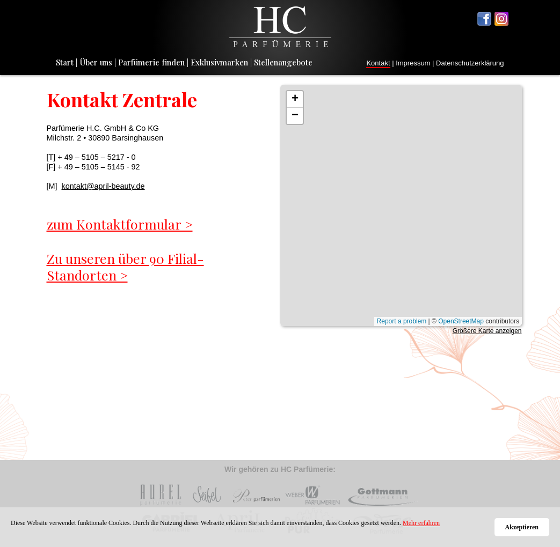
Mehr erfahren (421, 523)
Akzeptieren (522, 527)
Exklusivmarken (219, 62)
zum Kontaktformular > (120, 224)
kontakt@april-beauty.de (102, 186)
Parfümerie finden (151, 62)
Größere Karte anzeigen (487, 331)
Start (65, 62)
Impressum (413, 63)
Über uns (95, 62)
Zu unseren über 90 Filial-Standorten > (125, 266)
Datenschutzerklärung (470, 63)
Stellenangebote (283, 62)
